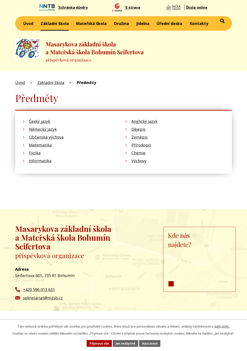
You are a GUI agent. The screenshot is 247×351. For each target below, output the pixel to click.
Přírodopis (141, 145)
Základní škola (55, 23)
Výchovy (139, 160)
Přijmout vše (98, 343)
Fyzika (35, 152)
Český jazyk (39, 121)
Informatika (40, 160)
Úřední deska (169, 23)
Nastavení (151, 343)
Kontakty (199, 23)
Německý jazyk (43, 129)
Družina (121, 23)
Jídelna (142, 23)
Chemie (138, 152)
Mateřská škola (91, 23)
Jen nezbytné (125, 343)
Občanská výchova (46, 137)
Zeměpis (139, 137)
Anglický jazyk (144, 121)
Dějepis (138, 129)
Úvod (28, 23)
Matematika (40, 145)
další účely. (221, 326)
